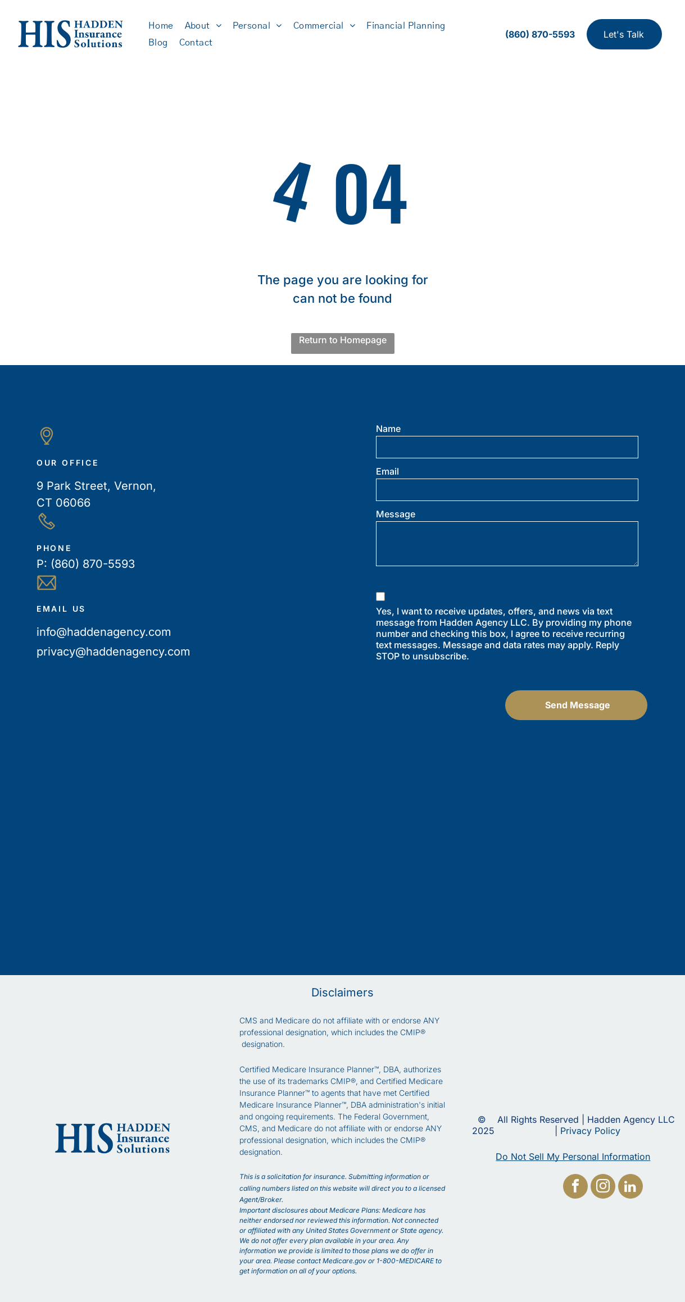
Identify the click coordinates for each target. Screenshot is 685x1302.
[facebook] (575, 1288)
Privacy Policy (590, 1130)
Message (395, 514)
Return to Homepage (343, 339)
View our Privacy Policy (426, 673)
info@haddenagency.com (104, 632)
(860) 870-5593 (93, 564)
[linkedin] (630, 1288)
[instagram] (603, 1288)
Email (387, 471)
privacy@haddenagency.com (113, 651)
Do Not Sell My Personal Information (573, 1156)
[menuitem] (161, 25)
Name (388, 428)
